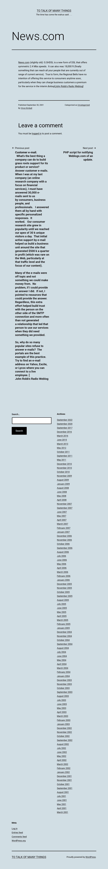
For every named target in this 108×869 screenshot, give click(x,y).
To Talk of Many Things (54, 10)
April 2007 (62, 520)
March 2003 (62, 716)
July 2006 (61, 556)
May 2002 (61, 756)
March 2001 (62, 812)
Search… (16, 414)
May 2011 (61, 460)
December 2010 (64, 464)
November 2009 (64, 476)
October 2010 (63, 472)
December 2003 (64, 680)
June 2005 (62, 608)
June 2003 (62, 704)
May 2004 (61, 660)
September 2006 (64, 548)
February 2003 (63, 720)
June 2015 (62, 440)
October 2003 (63, 688)
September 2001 (64, 788)
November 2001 (64, 780)
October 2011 (63, 452)
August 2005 (63, 600)
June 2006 (62, 560)
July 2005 (61, 604)
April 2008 (62, 500)
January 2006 (63, 580)
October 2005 (63, 592)
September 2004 (64, 644)
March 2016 (62, 436)
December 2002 (64, 728)
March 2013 (62, 444)
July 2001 (61, 796)
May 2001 (61, 804)
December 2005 (64, 584)
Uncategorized (84, 105)
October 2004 (63, 640)
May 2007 (61, 516)
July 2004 (61, 652)
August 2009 (63, 480)
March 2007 (62, 524)
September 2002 (64, 740)
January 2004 (63, 676)
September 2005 (64, 596)
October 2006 (63, 544)
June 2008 (62, 492)
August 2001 (63, 792)
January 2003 (63, 724)
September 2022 (64, 420)
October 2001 (63, 784)
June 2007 (62, 512)
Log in (14, 828)
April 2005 (62, 616)
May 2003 (61, 708)
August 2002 (63, 744)
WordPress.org (19, 840)
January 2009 (63, 484)
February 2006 (63, 576)
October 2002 (63, 736)
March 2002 (62, 764)
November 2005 (64, 588)
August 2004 (63, 648)
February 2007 (63, 528)
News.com (23, 62)
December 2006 (64, 536)
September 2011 (64, 456)
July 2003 (61, 700)
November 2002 (64, 732)
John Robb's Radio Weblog (69, 86)
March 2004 (62, 668)
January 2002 (63, 772)
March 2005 (62, 620)
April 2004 (62, 664)
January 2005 (63, 628)
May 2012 (61, 448)
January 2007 (63, 532)
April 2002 (62, 760)
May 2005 (61, 612)
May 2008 (61, 496)
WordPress (91, 857)
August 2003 (63, 696)
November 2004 (64, 636)
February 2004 (63, 672)
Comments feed (19, 836)
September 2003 (64, 692)
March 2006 (62, 572)
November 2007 (64, 504)
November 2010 (64, 468)
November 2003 (64, 684)
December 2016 (64, 432)
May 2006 (61, 564)
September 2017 (64, 428)
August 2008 (63, 488)
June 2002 (62, 752)
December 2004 (64, 632)
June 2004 (62, 656)
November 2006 (64, 540)
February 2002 (63, 768)
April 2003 (62, 712)
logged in (36, 133)
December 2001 (64, 776)
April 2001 (62, 808)
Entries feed (17, 832)
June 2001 (62, 800)
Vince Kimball (26, 108)
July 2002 (61, 748)
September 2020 (64, 424)
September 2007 (64, 508)
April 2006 (62, 568)
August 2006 (63, 552)
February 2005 (63, 624)
